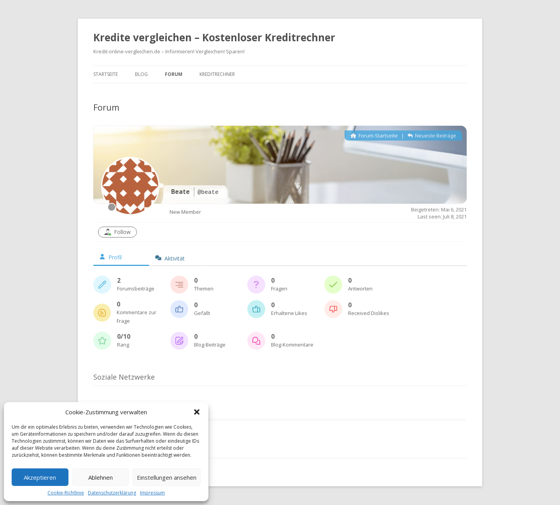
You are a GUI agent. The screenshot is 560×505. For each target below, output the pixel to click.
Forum (173, 74)
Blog (141, 74)
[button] (197, 412)
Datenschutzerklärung (112, 492)
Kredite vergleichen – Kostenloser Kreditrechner (214, 37)
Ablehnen (100, 477)
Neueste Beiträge (432, 135)
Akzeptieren (40, 477)
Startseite (105, 74)
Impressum (152, 492)
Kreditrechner (217, 74)
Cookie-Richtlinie (65, 492)
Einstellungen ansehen (166, 477)
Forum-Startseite (374, 135)
